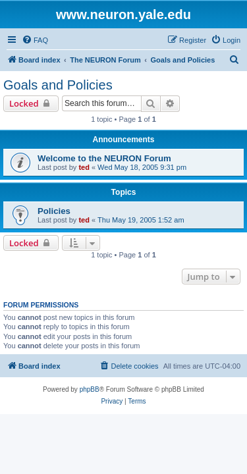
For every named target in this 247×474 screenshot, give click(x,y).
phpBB (89, 389)
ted (84, 167)
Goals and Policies (58, 85)
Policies (54, 211)
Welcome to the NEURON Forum (104, 158)
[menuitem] (35, 40)
